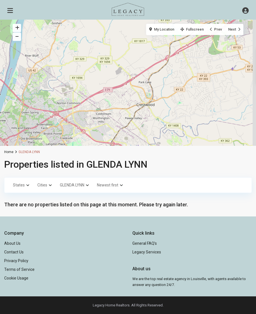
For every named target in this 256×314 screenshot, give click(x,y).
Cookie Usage (16, 278)
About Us (12, 243)
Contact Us (14, 252)
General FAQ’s (144, 243)
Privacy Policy (16, 260)
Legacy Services (146, 252)
